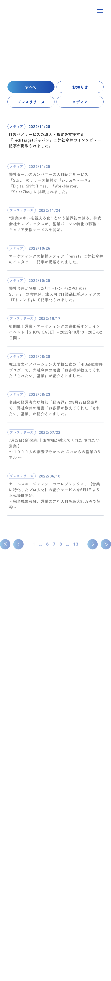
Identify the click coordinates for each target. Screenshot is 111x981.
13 (75, 546)
